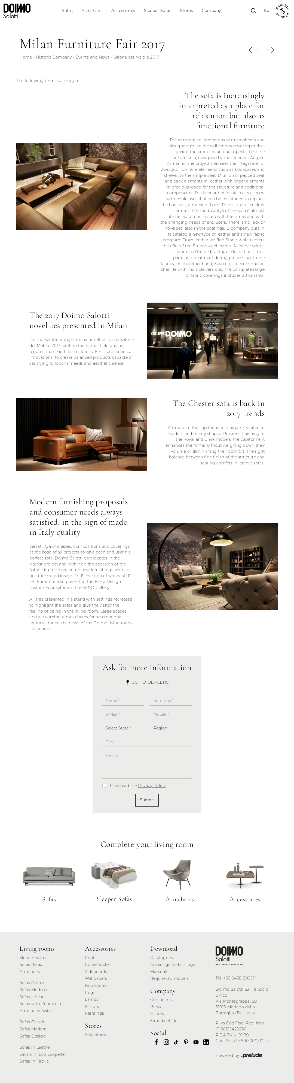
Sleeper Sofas (157, 10)
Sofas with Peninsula (40, 1003)
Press (155, 1006)
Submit (147, 800)
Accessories (123, 10)
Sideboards (96, 971)
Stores (186, 10)
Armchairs (92, 10)
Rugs (90, 992)
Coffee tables (98, 964)
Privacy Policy (152, 785)
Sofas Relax (31, 964)
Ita (267, 10)
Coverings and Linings (172, 964)
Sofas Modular (34, 989)
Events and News (93, 57)
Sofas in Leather (35, 1047)
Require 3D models (169, 978)
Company (211, 10)
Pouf (89, 957)
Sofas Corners (33, 982)
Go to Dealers (147, 682)
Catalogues (161, 957)
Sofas (67, 10)
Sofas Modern (33, 1029)
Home (26, 57)
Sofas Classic (32, 1022)
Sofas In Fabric (34, 1061)
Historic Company (54, 57)
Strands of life (163, 1020)
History (157, 1013)
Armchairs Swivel (37, 1010)
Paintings (94, 1013)
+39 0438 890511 (239, 978)
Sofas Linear (32, 996)
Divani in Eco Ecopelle (42, 1054)
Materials (159, 971)
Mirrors (92, 1006)
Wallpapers (96, 978)
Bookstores (96, 985)
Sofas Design (33, 1036)
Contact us (161, 999)
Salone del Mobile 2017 (136, 57)
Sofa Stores (96, 1034)
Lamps (92, 999)
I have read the (137, 785)
